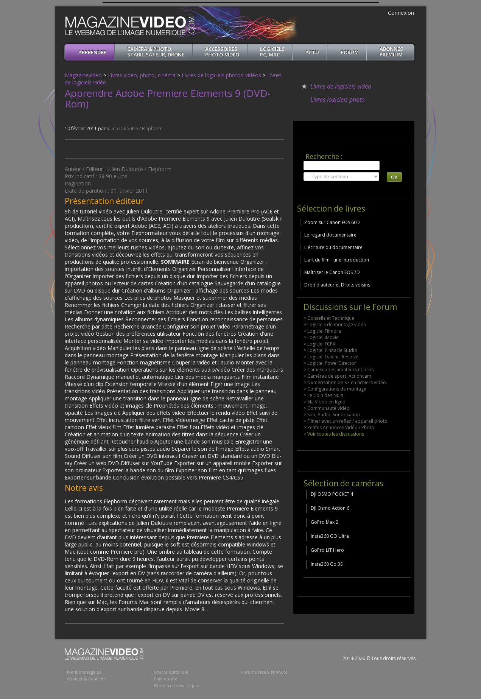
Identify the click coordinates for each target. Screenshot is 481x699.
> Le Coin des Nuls (323, 395)
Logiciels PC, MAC (272, 51)
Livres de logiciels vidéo (340, 86)
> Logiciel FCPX (319, 344)
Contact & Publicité (86, 679)
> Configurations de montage (335, 389)
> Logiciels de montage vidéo (335, 324)
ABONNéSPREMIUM (391, 51)
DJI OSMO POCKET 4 (332, 494)
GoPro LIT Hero (327, 550)
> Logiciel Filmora (322, 331)
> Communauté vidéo (327, 408)
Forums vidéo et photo (264, 672)
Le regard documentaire (330, 235)
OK (394, 177)
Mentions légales (84, 672)
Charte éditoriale (171, 672)
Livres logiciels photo (337, 99)
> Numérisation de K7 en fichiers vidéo (345, 382)
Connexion (401, 12)
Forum (350, 52)
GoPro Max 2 (324, 522)
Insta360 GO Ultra (330, 536)
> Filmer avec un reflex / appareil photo (346, 421)
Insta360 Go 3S (326, 564)
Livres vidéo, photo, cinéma (142, 75)
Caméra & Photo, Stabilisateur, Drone (155, 51)
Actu (312, 52)
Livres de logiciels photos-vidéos (221, 75)
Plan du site (165, 679)
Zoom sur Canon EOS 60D (332, 222)
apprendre (92, 52)
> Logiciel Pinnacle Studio (330, 350)
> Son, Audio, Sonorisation (332, 414)
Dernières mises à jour (177, 685)
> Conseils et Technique (329, 318)
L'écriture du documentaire (333, 247)
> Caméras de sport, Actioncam (337, 376)
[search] (342, 165)
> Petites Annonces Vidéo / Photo (339, 427)
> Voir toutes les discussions (334, 434)
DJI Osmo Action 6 (330, 508)
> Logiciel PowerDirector (330, 363)
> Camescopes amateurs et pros (339, 369)
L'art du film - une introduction (336, 260)
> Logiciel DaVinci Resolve (331, 356)
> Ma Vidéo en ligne (324, 402)
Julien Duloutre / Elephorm (135, 128)
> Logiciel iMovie (321, 337)
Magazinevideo (83, 75)
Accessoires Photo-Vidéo (222, 51)
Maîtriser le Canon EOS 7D (332, 272)
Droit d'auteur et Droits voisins (337, 285)
